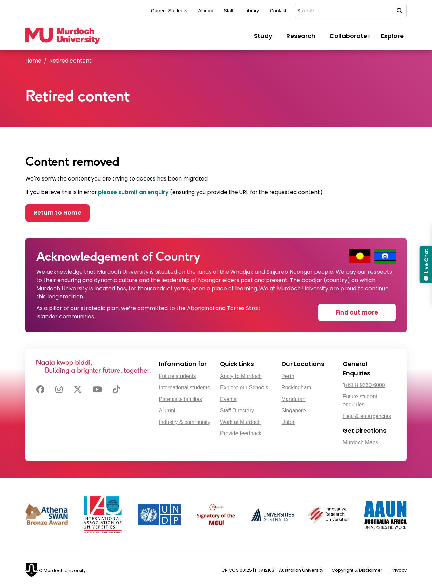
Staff (228, 10)
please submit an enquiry (133, 192)
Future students (177, 376)
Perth (287, 376)
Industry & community (185, 422)
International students (184, 387)
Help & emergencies (367, 416)
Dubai (288, 422)
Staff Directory (237, 410)
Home (33, 60)
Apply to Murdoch (241, 376)
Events (228, 399)
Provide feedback (240, 433)
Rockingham (296, 387)
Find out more (357, 312)
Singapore (293, 410)
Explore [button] (394, 36)
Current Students (169, 10)
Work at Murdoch (240, 422)
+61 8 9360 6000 (365, 385)
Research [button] (302, 36)
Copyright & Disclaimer (357, 570)
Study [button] (264, 36)
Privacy (399, 570)
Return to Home (57, 213)
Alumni (205, 10)
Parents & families (180, 399)
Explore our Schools (244, 387)
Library (251, 10)
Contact (278, 10)
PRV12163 (264, 570)
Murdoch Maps (360, 442)
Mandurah (293, 399)
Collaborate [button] (349, 36)
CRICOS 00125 (236, 570)
